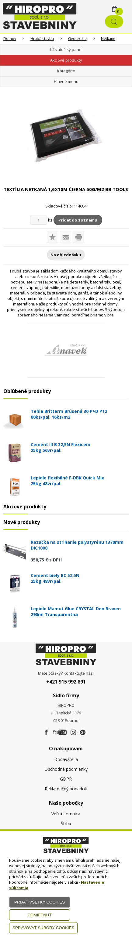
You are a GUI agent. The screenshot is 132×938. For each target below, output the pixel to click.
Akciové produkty (66, 60)
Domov (9, 38)
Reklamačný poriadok (66, 789)
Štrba (66, 823)
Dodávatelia (66, 759)
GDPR (66, 779)
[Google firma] (82, 732)
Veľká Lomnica (65, 814)
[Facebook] (46, 732)
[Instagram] (73, 732)
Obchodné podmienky (66, 769)
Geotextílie (77, 38)
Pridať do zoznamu (77, 220)
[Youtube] (60, 732)
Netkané (108, 38)
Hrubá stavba (42, 38)
